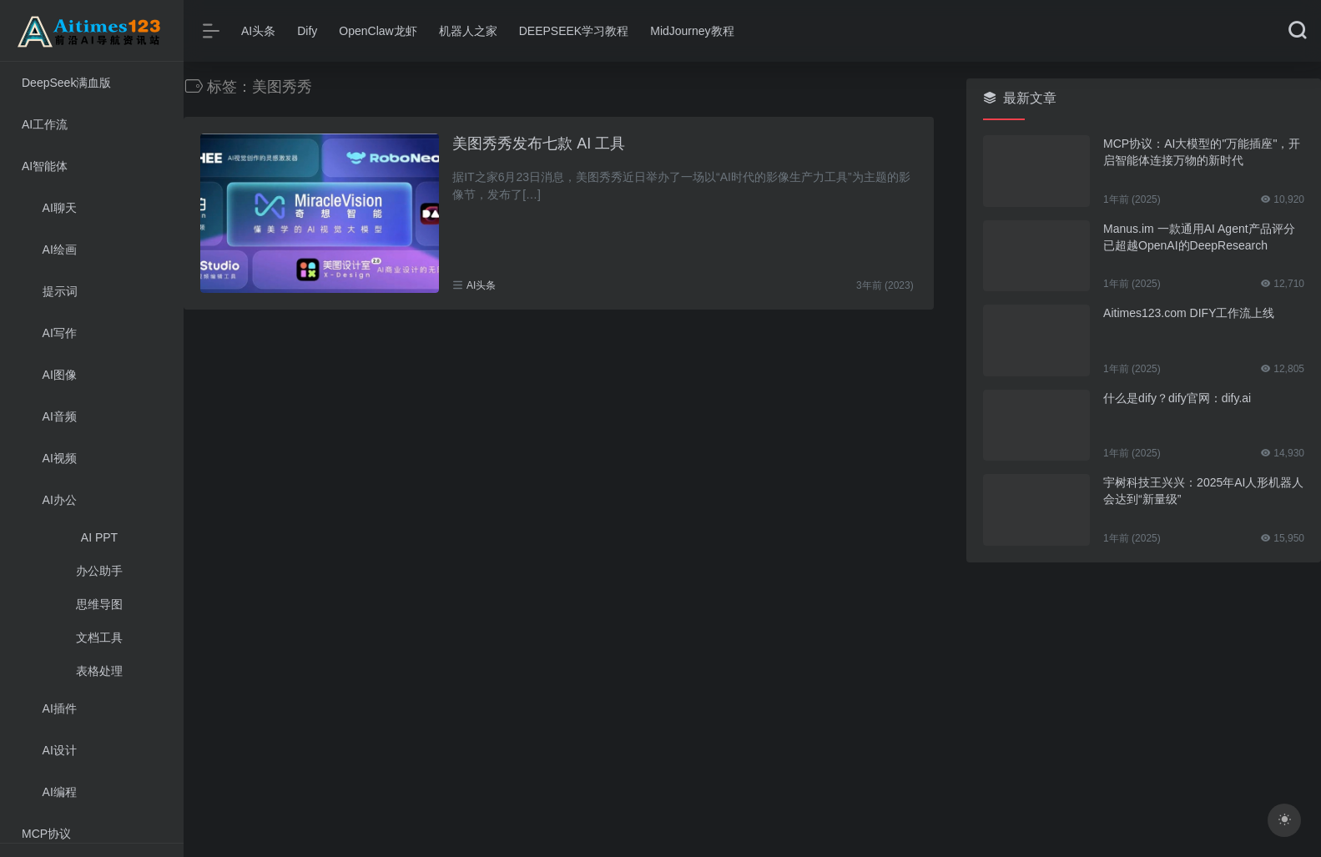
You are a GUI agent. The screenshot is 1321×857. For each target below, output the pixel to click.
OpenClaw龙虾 (377, 31)
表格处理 (99, 671)
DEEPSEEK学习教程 (573, 31)
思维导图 (99, 604)
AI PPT (99, 537)
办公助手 (99, 570)
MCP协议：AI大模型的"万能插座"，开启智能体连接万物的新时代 (1201, 152)
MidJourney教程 (692, 31)
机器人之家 (468, 31)
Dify (307, 31)
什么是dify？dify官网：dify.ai (1177, 398)
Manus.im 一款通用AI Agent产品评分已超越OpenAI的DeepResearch (1199, 237)
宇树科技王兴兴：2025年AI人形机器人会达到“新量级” (1203, 491)
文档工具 (99, 637)
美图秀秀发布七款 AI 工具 (538, 143)
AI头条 (258, 31)
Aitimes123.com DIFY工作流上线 (1188, 313)
